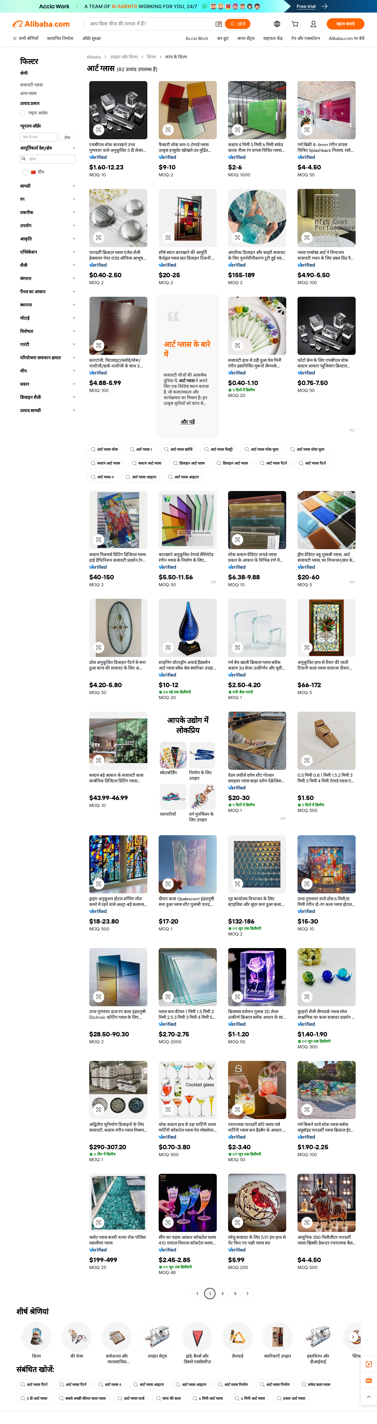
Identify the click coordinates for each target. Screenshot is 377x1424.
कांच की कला (168, 1398)
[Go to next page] (247, 1293)
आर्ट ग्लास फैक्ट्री (218, 449)
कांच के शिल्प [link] (176, 56)
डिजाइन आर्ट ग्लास (189, 463)
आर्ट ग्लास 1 (141, 449)
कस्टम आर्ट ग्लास (105, 463)
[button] (218, 24)
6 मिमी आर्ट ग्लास (208, 1398)
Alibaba (94, 56)
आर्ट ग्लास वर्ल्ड (130, 1398)
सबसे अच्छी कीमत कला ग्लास (82, 1398)
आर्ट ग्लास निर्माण (233, 1384)
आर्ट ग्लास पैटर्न (273, 463)
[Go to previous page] (197, 1293)
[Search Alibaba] (150, 23)
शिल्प (151, 56)
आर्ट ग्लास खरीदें (178, 449)
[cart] (296, 24)
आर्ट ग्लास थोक (104, 449)
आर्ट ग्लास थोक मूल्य (261, 449)
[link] (369, 1364)
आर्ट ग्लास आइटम (141, 477)
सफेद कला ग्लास (316, 1384)
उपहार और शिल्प (124, 56)
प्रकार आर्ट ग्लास (291, 1398)
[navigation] (47, 676)
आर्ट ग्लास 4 (102, 477)
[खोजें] (237, 24)
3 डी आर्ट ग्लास (33, 1398)
